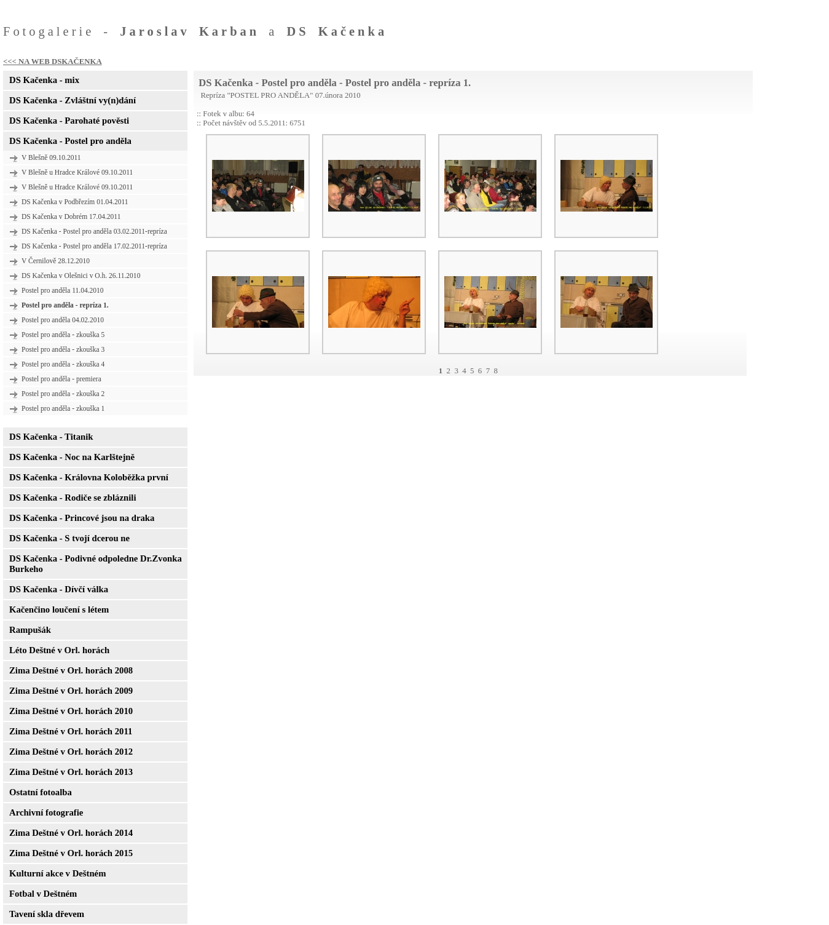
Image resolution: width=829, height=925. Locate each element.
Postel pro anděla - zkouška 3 (63, 349)
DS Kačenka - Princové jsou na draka (81, 518)
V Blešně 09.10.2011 (51, 157)
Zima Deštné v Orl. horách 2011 (70, 731)
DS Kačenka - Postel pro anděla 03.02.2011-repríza (94, 231)
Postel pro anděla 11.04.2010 (63, 290)
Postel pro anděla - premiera (61, 379)
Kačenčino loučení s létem (59, 609)
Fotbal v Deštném (43, 894)
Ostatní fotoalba (40, 792)
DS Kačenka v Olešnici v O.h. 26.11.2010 (81, 275)
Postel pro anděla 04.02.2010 (63, 320)
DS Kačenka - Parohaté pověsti (69, 120)
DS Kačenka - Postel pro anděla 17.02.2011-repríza (94, 246)
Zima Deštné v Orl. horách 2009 (71, 691)
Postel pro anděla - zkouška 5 (63, 334)
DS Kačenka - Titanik (51, 437)
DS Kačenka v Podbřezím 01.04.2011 (75, 201)
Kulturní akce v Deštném (57, 873)
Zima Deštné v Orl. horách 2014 (71, 833)
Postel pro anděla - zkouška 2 (63, 393)
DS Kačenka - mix (44, 80)
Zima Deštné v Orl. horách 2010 (71, 711)
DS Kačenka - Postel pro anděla (70, 141)
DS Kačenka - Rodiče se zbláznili (72, 497)
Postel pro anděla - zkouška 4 (63, 364)
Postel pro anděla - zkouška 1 (63, 408)
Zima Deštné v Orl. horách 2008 (71, 670)
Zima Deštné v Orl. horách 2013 (71, 772)
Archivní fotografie (46, 812)
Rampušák (30, 630)
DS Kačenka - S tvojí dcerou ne (69, 538)
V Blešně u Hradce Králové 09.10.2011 (77, 172)
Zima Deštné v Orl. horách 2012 (71, 751)
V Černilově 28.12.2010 (56, 260)
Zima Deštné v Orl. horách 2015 (71, 853)
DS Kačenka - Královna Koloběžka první (88, 477)
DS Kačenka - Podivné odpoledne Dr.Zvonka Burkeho (95, 564)
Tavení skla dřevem (46, 914)
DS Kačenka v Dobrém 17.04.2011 (71, 216)
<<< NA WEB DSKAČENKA (52, 61)
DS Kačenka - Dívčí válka (58, 589)
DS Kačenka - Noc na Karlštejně (72, 457)
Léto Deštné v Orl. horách (59, 650)
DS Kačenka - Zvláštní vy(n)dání (72, 100)
